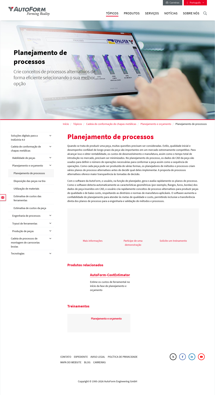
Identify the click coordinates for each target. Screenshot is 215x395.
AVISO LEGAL (97, 356)
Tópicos (112, 13)
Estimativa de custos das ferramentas (27, 198)
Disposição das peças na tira (29, 181)
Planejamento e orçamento (155, 124)
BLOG (87, 362)
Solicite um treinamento (173, 240)
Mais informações (93, 240)
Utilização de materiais (26, 188)
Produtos (132, 13)
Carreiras (172, 2)
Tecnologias (17, 253)
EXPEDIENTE (81, 356)
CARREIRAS (99, 362)
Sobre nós (191, 13)
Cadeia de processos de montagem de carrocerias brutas (25, 242)
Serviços (152, 13)
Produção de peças (23, 231)
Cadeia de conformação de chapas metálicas (111, 124)
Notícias (171, 13)
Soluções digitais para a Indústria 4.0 (24, 137)
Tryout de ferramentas (24, 223)
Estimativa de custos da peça (30, 208)
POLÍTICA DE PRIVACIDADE (123, 356)
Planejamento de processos (29, 173)
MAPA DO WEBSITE (70, 362)
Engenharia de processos (26, 215)
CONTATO (65, 356)
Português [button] (195, 2)
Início (66, 124)
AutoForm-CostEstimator (110, 275)
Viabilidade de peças (23, 158)
